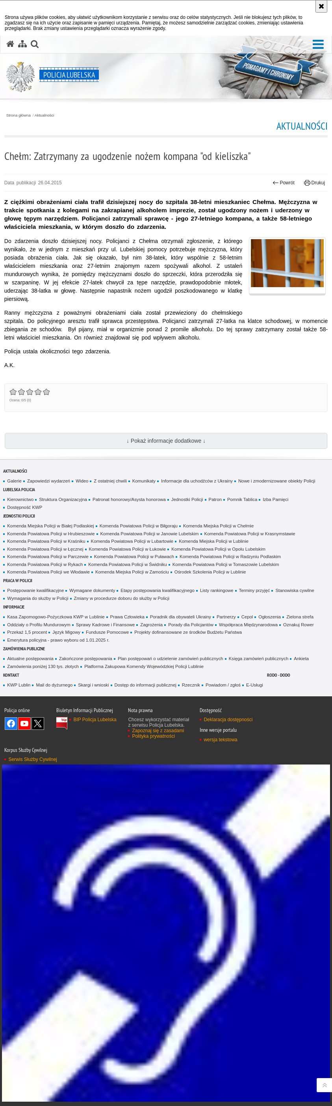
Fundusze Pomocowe (107, 632)
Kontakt (11, 675)
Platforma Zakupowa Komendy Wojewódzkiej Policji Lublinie (144, 666)
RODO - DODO (278, 675)
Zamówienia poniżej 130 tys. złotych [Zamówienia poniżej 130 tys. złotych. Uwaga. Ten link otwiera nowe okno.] (43, 666)
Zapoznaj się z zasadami (158, 730)
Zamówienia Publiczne (24, 648)
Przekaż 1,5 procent (27, 632)
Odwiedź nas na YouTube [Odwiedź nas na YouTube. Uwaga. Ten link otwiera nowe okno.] (24, 723)
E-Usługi (254, 685)
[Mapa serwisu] (22, 44)
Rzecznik (191, 685)
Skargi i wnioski (93, 685)
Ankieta (301, 658)
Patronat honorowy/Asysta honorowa (129, 499)
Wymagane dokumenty (92, 590)
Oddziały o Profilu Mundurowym (38, 624)
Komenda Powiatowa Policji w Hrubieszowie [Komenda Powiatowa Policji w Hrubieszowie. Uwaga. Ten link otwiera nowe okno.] (51, 533)
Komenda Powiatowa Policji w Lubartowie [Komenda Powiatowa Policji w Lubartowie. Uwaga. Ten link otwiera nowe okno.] (132, 541)
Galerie (14, 481)
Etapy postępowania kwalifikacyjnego (158, 590)
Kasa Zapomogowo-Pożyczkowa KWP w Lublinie (55, 616)
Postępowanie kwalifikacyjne (35, 590)
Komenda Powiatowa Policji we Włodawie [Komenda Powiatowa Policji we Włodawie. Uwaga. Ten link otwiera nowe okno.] (48, 572)
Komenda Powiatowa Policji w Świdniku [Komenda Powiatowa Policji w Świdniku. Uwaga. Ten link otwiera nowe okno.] (127, 564)
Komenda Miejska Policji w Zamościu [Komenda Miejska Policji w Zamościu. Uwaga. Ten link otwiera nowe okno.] (132, 572)
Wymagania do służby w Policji (37, 598)
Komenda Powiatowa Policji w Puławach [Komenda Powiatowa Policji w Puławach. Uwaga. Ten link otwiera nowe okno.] (134, 556)
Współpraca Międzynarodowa (248, 624)
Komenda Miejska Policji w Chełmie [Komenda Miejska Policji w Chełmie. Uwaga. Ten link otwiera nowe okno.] (218, 525)
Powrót (284, 183)
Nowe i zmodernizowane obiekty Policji (276, 481)
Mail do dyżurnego (54, 685)
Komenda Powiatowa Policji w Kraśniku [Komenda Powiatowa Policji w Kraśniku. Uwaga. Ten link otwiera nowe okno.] (46, 541)
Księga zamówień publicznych (259, 658)
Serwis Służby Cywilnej (32, 759)
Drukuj (314, 183)
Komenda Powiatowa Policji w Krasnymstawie (249, 533)
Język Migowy (66, 632)
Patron (215, 499)
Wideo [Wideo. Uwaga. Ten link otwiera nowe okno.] (82, 481)
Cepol (247, 616)
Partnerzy (226, 616)
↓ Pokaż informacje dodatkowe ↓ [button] (166, 441)
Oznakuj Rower (298, 624)
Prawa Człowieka (127, 616)
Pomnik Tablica (242, 499)
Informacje (13, 607)
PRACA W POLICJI (17, 580)
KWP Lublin (18, 685)
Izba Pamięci (275, 499)
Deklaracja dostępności (228, 719)
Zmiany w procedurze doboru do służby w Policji (121, 598)
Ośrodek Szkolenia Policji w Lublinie (210, 572)
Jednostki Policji (187, 499)
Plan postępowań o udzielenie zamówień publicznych (170, 658)
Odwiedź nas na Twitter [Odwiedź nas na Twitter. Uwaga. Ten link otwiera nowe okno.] (38, 723)
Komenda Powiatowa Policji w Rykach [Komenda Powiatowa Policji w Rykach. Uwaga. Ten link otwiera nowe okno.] (45, 564)
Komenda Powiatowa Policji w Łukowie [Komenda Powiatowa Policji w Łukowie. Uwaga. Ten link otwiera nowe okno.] (127, 549)
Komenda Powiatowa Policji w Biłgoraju (139, 525)
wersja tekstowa (220, 739)
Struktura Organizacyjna (63, 499)
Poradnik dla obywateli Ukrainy (180, 616)
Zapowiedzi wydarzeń (48, 481)
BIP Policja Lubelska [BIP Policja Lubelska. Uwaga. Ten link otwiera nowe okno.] (94, 719)
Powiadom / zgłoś (223, 685)
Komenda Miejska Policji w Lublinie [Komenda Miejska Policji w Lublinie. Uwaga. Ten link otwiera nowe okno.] (214, 541)
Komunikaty (144, 481)
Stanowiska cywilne (294, 590)
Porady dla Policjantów (190, 624)
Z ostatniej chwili (110, 481)
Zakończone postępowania (85, 658)
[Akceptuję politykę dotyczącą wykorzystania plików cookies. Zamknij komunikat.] (321, 6)
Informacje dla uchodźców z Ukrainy (197, 481)
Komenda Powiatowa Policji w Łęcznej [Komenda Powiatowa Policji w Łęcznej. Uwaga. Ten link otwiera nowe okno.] (45, 549)
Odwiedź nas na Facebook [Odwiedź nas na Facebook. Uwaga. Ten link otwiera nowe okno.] (11, 723)
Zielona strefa (299, 616)
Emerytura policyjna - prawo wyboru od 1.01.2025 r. (58, 640)
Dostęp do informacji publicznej (145, 685)
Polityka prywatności (153, 736)
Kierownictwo (20, 499)
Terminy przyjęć (254, 590)
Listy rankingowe (217, 590)
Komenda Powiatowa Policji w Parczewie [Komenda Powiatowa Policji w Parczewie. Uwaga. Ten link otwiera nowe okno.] (47, 556)
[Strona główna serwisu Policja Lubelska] (10, 44)
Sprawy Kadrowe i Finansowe (105, 624)
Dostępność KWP (24, 507)
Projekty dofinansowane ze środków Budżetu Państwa (188, 632)
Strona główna (18, 115)
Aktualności (44, 115)
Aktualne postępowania (30, 658)
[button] (318, 44)
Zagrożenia (151, 624)
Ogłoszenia (269, 616)
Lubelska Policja (19, 489)
